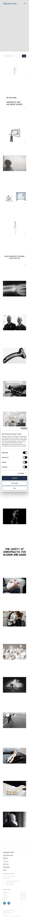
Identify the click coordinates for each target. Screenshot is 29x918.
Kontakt (6, 867)
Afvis (14, 488)
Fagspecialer (8, 852)
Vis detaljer (21, 473)
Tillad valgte (14, 483)
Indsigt (6, 861)
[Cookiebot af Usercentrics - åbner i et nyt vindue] (20, 429)
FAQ (4, 870)
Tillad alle (14, 478)
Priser (5, 858)
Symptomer (8, 855)
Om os (6, 864)
